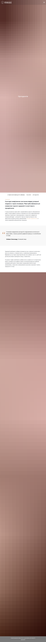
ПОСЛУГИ (28, 195)
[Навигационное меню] (44, 2)
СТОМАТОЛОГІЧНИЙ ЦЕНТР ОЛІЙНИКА (16, 195)
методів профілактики (31, 218)
